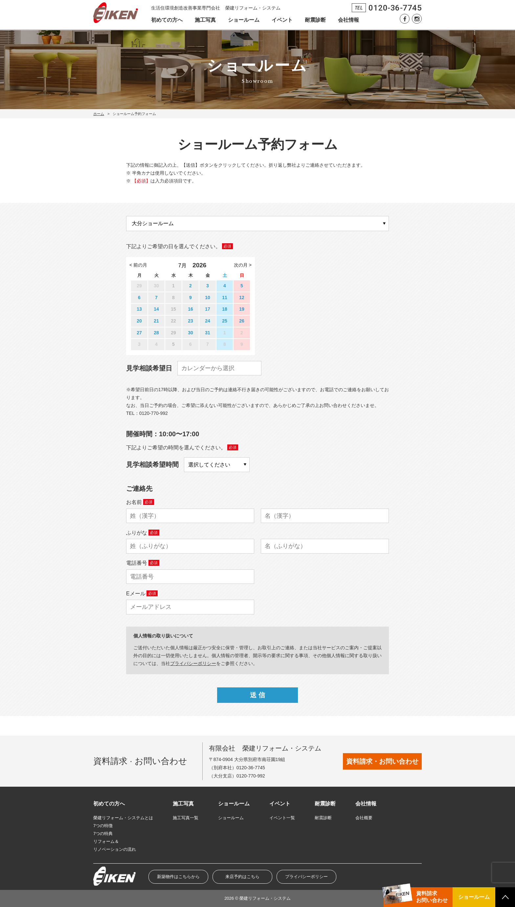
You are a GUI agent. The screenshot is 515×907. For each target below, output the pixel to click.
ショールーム (243, 20)
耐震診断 (315, 20)
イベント (282, 20)
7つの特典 (103, 833)
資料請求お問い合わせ (432, 897)
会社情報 (348, 20)
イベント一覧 (282, 817)
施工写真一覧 (185, 817)
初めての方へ (167, 20)
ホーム (98, 114)
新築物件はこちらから (178, 876)
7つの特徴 (103, 825)
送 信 (257, 695)
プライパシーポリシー (193, 663)
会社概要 (363, 817)
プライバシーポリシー (306, 876)
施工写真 (205, 20)
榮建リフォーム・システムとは (123, 817)
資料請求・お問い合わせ (382, 761)
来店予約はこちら (242, 876)
